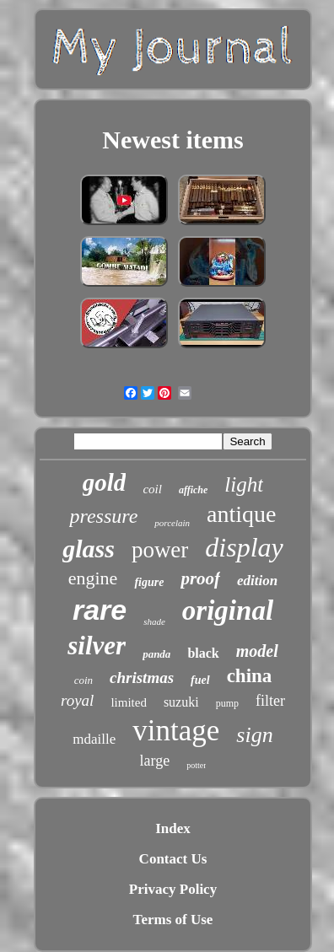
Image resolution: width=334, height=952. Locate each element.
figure (149, 582)
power (160, 549)
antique (241, 514)
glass (88, 548)
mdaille (94, 739)
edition (257, 581)
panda (156, 654)
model (257, 651)
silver (96, 645)
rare (100, 610)
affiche (193, 490)
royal (77, 700)
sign (254, 735)
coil (152, 489)
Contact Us (173, 859)
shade (154, 621)
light (243, 484)
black (202, 653)
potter (196, 765)
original (227, 610)
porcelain (172, 523)
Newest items (172, 139)
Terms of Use (173, 920)
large (155, 760)
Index (173, 828)
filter (270, 700)
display (244, 547)
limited (128, 702)
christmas (142, 677)
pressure (103, 516)
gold (105, 482)
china (249, 675)
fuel (200, 680)
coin (83, 680)
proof (200, 578)
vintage (175, 730)
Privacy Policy (173, 889)
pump (227, 703)
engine (93, 578)
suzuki (181, 702)
